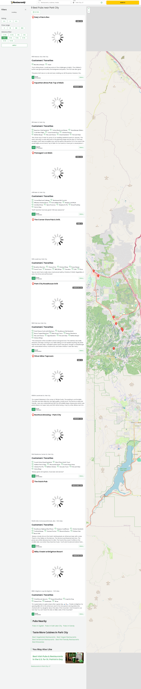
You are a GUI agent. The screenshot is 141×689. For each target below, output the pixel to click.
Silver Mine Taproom (44, 356)
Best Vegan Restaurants (66, 637)
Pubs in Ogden (38, 626)
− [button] (88, 11)
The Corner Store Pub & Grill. (47, 220)
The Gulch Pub (40, 481)
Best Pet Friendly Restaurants (67, 639)
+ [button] (88, 9)
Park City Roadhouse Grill (46, 284)
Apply (14, 45)
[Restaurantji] (18, 2)
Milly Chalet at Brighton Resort (48, 552)
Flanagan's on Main (43, 153)
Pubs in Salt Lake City (53, 626)
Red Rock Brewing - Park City (47, 415)
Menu (81, 77)
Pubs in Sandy (68, 626)
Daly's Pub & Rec (41, 17)
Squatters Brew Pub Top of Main (49, 83)
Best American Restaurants (43, 639)
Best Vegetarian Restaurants (43, 637)
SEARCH (122, 2)
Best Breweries (38, 642)
